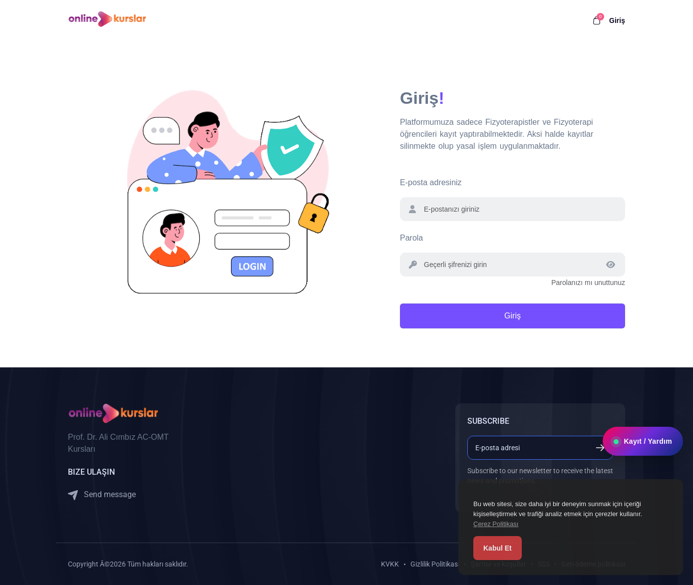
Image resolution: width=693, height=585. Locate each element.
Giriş (617, 20)
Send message (102, 495)
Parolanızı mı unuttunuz (588, 283)
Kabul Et (497, 548)
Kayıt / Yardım (643, 463)
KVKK (390, 564)
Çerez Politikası (495, 524)
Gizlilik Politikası (434, 564)
